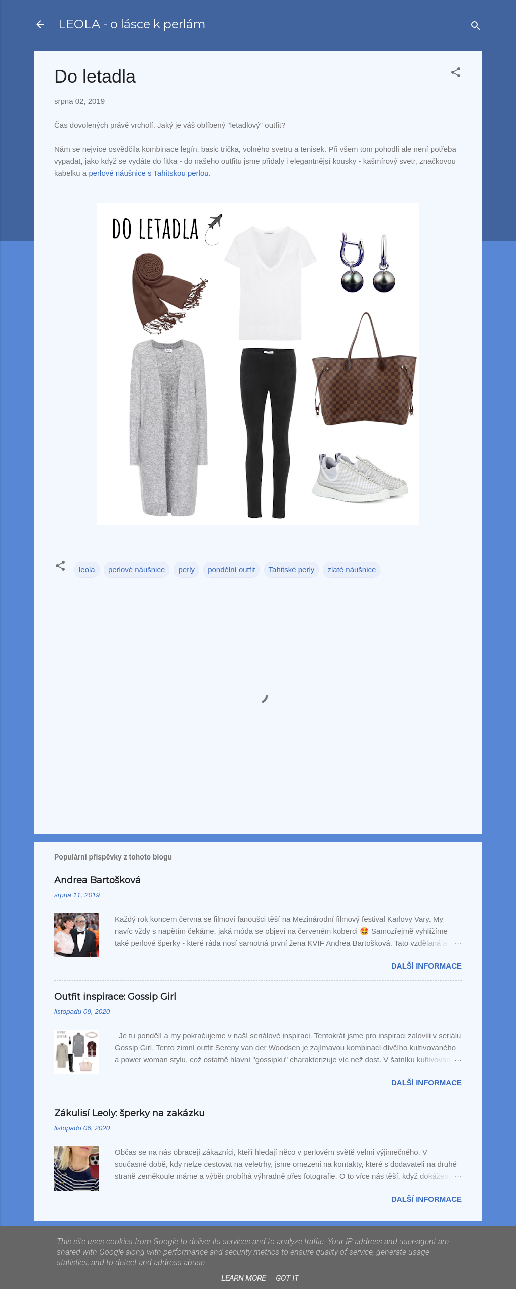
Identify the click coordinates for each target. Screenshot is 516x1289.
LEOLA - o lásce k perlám (132, 24)
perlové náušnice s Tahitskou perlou (148, 173)
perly (186, 569)
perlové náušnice (136, 569)
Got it (287, 1278)
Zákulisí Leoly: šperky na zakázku (129, 1113)
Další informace (426, 965)
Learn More (243, 1278)
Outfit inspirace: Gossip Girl (115, 996)
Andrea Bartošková (97, 880)
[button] (456, 74)
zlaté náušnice (351, 569)
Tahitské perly (292, 569)
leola (87, 569)
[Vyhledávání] (476, 27)
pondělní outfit (231, 569)
